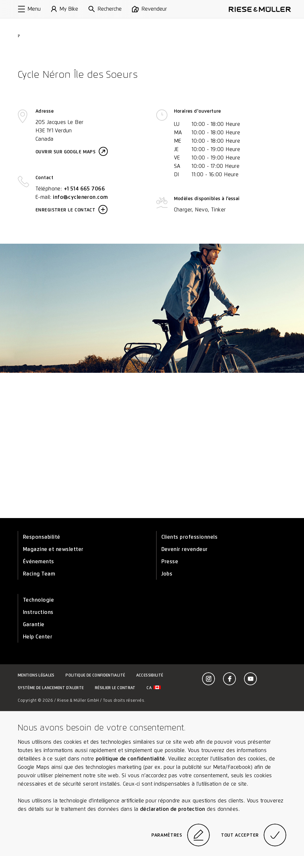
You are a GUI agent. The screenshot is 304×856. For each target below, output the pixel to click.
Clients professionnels (189, 537)
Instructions (38, 612)
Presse (169, 561)
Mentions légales (36, 675)
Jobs (167, 574)
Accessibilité (149, 675)
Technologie (38, 600)
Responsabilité (41, 537)
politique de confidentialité (130, 759)
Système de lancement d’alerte (51, 687)
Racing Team (39, 574)
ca (154, 687)
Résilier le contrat (115, 687)
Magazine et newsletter (53, 549)
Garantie (34, 624)
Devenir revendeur (184, 549)
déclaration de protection (172, 809)
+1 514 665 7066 (84, 189)
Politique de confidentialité (95, 675)
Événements (38, 561)
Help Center (37, 637)
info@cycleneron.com (80, 197)
